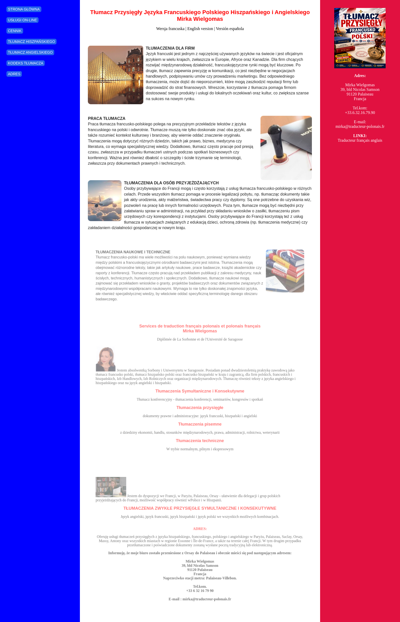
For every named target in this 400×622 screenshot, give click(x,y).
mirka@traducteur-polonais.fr (360, 126)
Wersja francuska (170, 28)
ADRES (14, 74)
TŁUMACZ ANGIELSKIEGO (30, 52)
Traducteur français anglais (360, 140)
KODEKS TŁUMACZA (25, 63)
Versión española (230, 28)
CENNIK (15, 31)
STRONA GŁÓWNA (24, 9)
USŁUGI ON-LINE (22, 20)
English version (200, 28)
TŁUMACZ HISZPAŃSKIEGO (31, 42)
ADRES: (200, 531)
